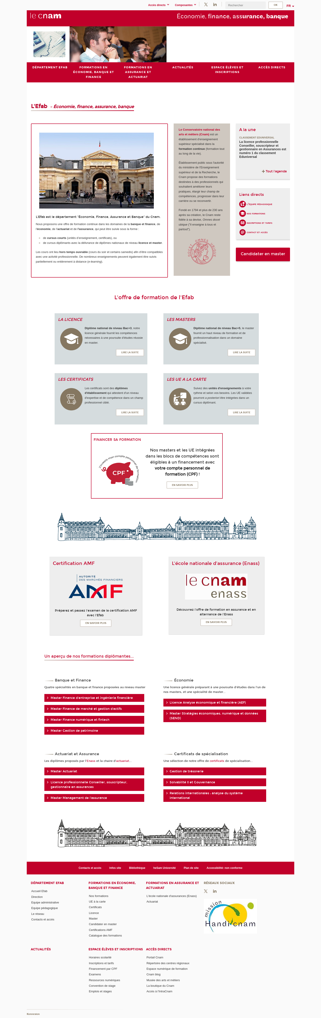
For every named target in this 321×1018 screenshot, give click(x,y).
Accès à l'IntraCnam (159, 991)
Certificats (95, 907)
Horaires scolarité (100, 957)
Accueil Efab (39, 891)
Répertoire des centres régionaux (167, 963)
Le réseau (37, 914)
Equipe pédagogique (44, 908)
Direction (37, 897)
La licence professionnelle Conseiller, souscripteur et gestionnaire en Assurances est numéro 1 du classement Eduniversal (262, 149)
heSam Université (164, 868)
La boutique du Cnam (160, 985)
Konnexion (33, 1014)
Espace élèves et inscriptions (115, 949)
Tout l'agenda (274, 171)
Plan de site (191, 868)
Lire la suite (130, 352)
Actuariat (152, 901)
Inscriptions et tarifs (101, 963)
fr (289, 6)
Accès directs (159, 949)
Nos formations (98, 896)
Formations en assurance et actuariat (172, 885)
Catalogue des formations (105, 935)
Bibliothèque (137, 868)
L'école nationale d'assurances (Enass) (171, 896)
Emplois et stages (100, 991)
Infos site (115, 868)
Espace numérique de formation (166, 968)
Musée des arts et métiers (163, 980)
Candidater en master (103, 924)
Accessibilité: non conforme (225, 868)
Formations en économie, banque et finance (112, 885)
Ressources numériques (104, 980)
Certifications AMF (100, 930)
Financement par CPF (103, 968)
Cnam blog (153, 974)
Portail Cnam (154, 957)
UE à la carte (97, 901)
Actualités (41, 949)
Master (93, 918)
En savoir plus (182, 485)
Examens (95, 974)
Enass (91, 761)
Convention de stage (102, 985)
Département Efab (47, 883)
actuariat (122, 761)
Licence (94, 913)
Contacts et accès (90, 868)
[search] (245, 5)
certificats (217, 761)
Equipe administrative (45, 902)
